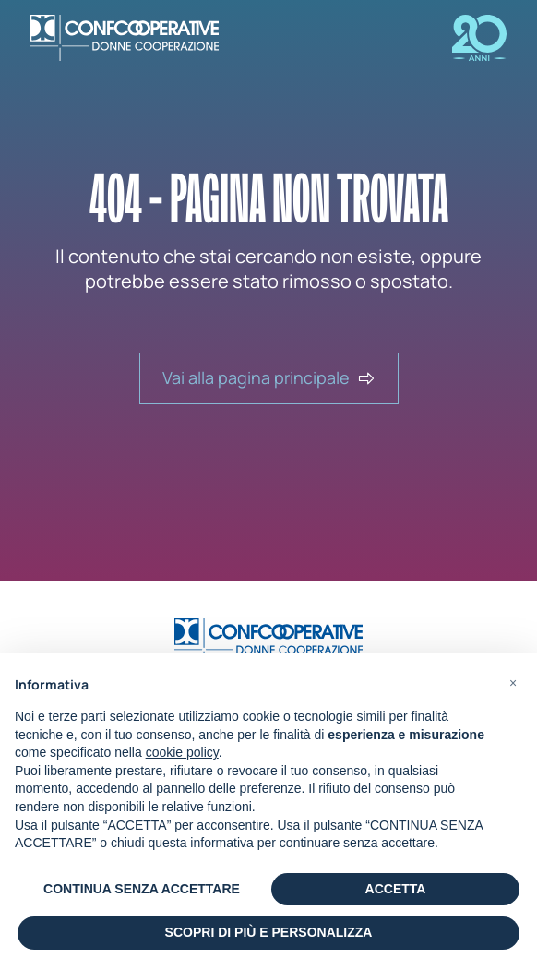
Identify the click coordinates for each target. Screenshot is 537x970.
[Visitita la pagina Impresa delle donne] (465, 38)
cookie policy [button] (182, 752)
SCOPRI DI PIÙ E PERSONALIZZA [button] (269, 932)
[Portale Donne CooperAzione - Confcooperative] (139, 38)
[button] (513, 683)
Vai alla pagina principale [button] (269, 377)
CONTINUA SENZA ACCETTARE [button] (141, 888)
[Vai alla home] (268, 641)
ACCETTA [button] (395, 888)
